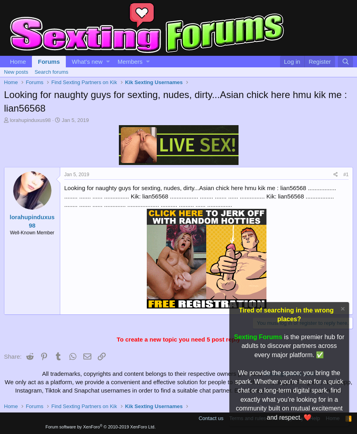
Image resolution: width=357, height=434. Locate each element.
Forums (49, 61)
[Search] (345, 61)
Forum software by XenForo (100, 426)
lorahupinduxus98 (30, 120)
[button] (108, 61)
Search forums (52, 72)
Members (130, 61)
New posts (16, 72)
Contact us (211, 418)
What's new (87, 61)
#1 (346, 174)
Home (18, 61)
